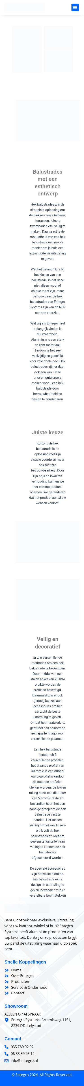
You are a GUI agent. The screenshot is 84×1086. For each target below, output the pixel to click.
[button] (75, 7)
